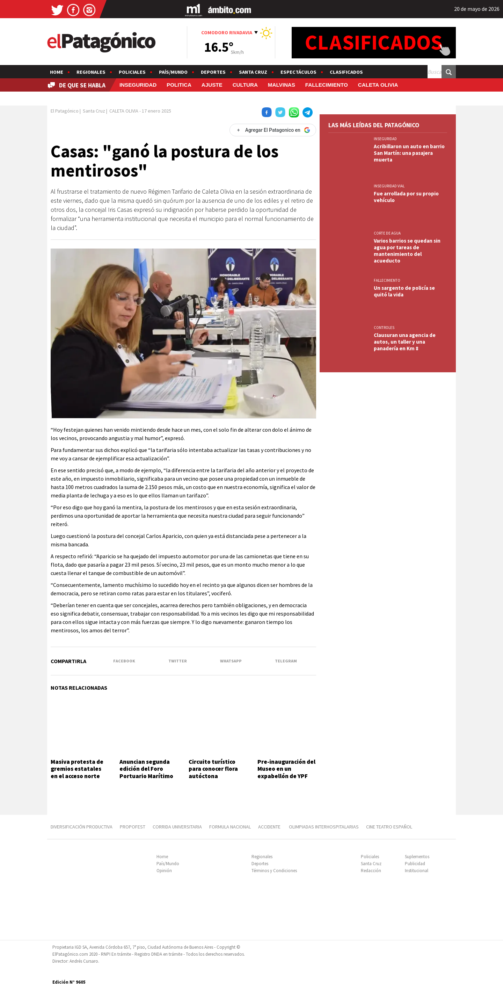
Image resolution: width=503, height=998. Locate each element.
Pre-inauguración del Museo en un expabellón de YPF (286, 769)
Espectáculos (298, 72)
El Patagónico (65, 111)
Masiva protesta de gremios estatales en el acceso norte (77, 769)
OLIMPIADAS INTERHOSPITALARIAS (324, 827)
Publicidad (415, 864)
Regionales (90, 72)
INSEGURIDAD (137, 85)
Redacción (371, 871)
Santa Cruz (253, 72)
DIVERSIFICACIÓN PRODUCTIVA (81, 827)
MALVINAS (281, 85)
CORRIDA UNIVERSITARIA (177, 827)
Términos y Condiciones (274, 871)
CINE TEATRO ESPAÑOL (389, 827)
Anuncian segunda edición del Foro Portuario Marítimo (146, 769)
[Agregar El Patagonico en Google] (272, 130)
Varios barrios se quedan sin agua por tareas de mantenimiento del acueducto (407, 250)
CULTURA (245, 85)
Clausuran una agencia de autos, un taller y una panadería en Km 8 (405, 342)
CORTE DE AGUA (387, 233)
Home (56, 72)
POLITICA (179, 85)
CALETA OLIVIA (378, 85)
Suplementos (417, 857)
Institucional (416, 871)
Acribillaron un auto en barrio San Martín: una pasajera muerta (409, 153)
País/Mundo (173, 72)
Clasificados (346, 72)
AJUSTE (212, 85)
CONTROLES (384, 327)
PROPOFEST (132, 827)
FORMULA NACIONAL (230, 827)
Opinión (164, 871)
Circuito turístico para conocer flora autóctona (213, 769)
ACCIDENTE (270, 827)
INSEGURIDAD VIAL (389, 186)
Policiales (132, 72)
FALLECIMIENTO (326, 85)
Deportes (213, 72)
